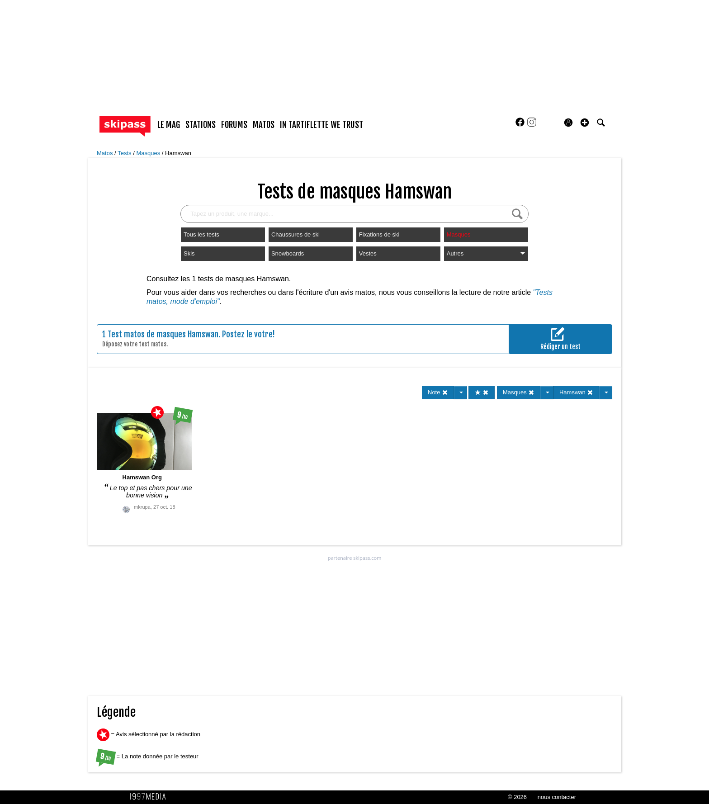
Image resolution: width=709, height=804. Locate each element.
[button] (585, 123)
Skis (189, 253)
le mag (168, 124)
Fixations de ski (379, 234)
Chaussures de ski (295, 234)
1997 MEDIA (150, 796)
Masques (148, 153)
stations (200, 124)
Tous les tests (201, 234)
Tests (125, 153)
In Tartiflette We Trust (321, 124)
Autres (486, 253)
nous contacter (557, 797)
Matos (105, 153)
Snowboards (287, 253)
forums (234, 124)
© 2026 (517, 797)
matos (263, 124)
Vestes (368, 253)
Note (438, 392)
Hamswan (178, 153)
